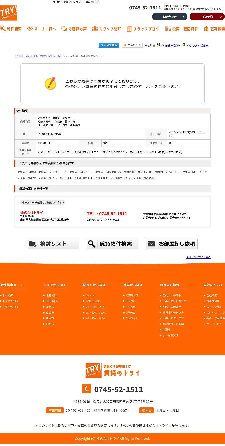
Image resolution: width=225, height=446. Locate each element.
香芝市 (50, 307)
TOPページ (21, 56)
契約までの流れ (172, 295)
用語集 (167, 330)
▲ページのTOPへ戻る (198, 257)
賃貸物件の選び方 (173, 312)
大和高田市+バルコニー (168, 172)
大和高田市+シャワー (81, 172)
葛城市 (50, 312)
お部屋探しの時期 (173, 324)
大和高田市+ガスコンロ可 (138, 172)
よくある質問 (171, 335)
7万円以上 (132, 318)
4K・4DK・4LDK (96, 318)
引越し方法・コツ (173, 318)
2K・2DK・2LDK (96, 307)
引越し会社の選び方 (175, 301)
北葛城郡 (51, 295)
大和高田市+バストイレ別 (53, 172)
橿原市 (50, 318)
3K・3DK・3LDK (96, 312)
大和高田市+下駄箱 (120, 178)
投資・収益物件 (185, 28)
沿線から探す (11, 307)
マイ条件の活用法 (170, 45)
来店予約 (207, 17)
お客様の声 (77, 28)
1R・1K (90, 295)
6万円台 (130, 312)
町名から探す (11, 301)
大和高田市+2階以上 (145, 178)
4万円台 (130, 301)
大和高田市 (52, 301)
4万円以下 (132, 295)
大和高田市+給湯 (27, 172)
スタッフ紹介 (110, 28)
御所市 (50, 324)
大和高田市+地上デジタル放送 (91, 178)
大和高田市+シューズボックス (55, 178)
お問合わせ (169, 17)
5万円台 (130, 307)
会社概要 (217, 28)
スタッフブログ (146, 28)
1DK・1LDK (93, 301)
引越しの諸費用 (172, 307)
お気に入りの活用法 (197, 45)
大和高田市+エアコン (195, 172)
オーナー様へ (45, 28)
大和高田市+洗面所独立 (109, 172)
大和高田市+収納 (27, 178)
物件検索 (14, 28)
